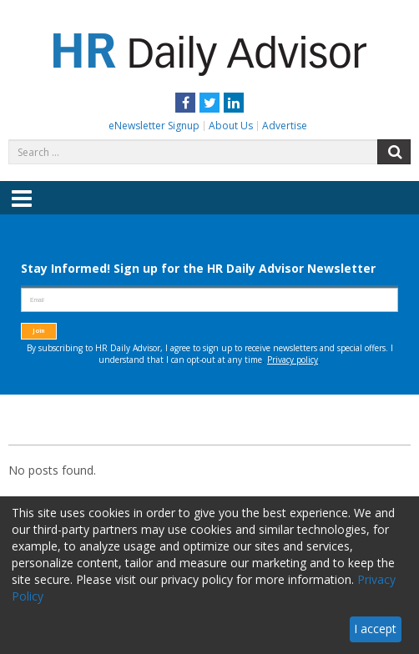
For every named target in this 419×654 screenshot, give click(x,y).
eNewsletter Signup (154, 125)
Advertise (284, 125)
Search (394, 151)
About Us (231, 125)
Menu (21, 210)
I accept (375, 628)
